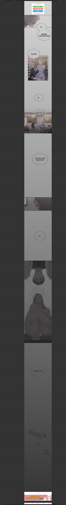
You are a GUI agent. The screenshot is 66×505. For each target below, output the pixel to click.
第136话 (2, 228)
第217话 (2, 364)
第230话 (2, 386)
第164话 (2, 275)
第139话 (2, 233)
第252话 (2, 423)
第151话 (2, 253)
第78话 (2, 130)
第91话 (2, 152)
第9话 (1, 14)
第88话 (2, 147)
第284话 (2, 477)
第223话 (2, 374)
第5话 (1, 7)
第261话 (2, 438)
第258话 (2, 433)
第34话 (2, 56)
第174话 (2, 292)
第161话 (2, 270)
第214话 (2, 359)
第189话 (2, 317)
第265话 (2, 445)
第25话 (2, 41)
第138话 (2, 231)
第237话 (2, 398)
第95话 (2, 159)
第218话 (2, 366)
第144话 (2, 241)
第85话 (2, 142)
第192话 (2, 322)
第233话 (2, 391)
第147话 (2, 246)
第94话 (2, 157)
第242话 (2, 406)
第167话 (2, 280)
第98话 (2, 164)
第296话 (2, 497)
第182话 (2, 305)
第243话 (2, 408)
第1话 (1, 0)
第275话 (2, 462)
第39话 (2, 64)
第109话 (2, 182)
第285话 (2, 479)
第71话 (2, 118)
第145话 (2, 243)
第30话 (2, 49)
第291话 (2, 489)
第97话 (2, 162)
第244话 (2, 410)
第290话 (2, 487)
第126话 (2, 211)
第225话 (2, 378)
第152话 (2, 255)
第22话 (2, 36)
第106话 (2, 177)
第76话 (2, 127)
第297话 (2, 499)
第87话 (2, 145)
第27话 (2, 44)
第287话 (2, 482)
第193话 (2, 324)
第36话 (2, 59)
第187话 (2, 314)
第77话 (2, 128)
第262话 (2, 440)
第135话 (2, 226)
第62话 (2, 103)
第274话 (2, 460)
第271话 (2, 455)
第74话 (2, 123)
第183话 (2, 307)
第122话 (2, 204)
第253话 (2, 425)
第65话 (2, 108)
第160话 (2, 268)
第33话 (2, 54)
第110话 (2, 184)
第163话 (2, 273)
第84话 (2, 140)
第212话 (2, 356)
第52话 (2, 86)
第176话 (2, 295)
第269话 (2, 452)
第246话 (2, 413)
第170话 (2, 285)
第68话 (2, 113)
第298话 (2, 501)
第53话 (2, 88)
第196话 (2, 329)
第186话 (2, 312)
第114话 (2, 191)
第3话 (1, 4)
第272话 (2, 457)
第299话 (2, 502)
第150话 (2, 251)
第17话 (2, 27)
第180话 (2, 302)
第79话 (2, 132)
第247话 (2, 415)
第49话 (2, 81)
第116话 (2, 194)
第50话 (2, 83)
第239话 (2, 401)
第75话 (2, 125)
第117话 (2, 196)
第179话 (2, 300)
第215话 (2, 361)
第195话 (2, 327)
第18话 (2, 29)
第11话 (2, 17)
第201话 (2, 337)
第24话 (2, 39)
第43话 (2, 71)
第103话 (2, 172)
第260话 (2, 437)
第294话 (2, 494)
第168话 (2, 282)
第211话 (2, 354)
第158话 (2, 265)
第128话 (2, 214)
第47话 (2, 78)
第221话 (2, 371)
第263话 (2, 442)
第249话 (2, 418)
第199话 (2, 334)
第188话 (2, 315)
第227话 (2, 381)
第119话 (2, 199)
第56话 (2, 93)
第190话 (2, 319)
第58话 (2, 96)
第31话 (2, 51)
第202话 (2, 339)
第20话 (2, 32)
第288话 (2, 484)
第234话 (2, 393)
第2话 (1, 2)
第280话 (2, 470)
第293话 (2, 492)
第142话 (2, 238)
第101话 (2, 169)
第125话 (2, 209)
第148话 (2, 248)
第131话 (2, 219)
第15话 (2, 24)
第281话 (2, 472)
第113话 (2, 189)
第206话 (2, 346)
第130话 (2, 218)
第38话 (2, 63)
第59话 (2, 98)
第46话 (2, 76)
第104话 (2, 174)
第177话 (2, 297)
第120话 (2, 201)
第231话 (2, 388)
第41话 (2, 68)
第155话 (2, 260)
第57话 (2, 95)
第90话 (2, 150)
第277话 (2, 465)
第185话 (2, 310)
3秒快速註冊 (38, 6)
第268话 (2, 450)
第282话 (2, 474)
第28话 (2, 46)
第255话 (2, 428)
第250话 (2, 420)
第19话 (2, 31)
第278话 (2, 467)
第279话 (2, 469)
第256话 (2, 430)
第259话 (2, 435)
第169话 (2, 283)
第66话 (2, 110)
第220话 (2, 369)
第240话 (2, 403)
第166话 (2, 278)
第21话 (2, 34)
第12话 (2, 19)
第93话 (2, 155)
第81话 (2, 135)
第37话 (2, 61)
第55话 (2, 91)
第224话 (2, 376)
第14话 (2, 22)
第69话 (2, 115)
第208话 (2, 349)
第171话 (2, 287)
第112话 (2, 187)
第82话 (2, 137)
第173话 (2, 290)
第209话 (2, 351)
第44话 (2, 73)
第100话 (2, 167)
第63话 (2, 105)
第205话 (2, 344)
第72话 (2, 120)
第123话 (2, 206)
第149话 (2, 250)
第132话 (2, 221)
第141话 (2, 236)
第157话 (2, 263)
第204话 (2, 342)
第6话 (1, 9)
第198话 (2, 332)
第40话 (2, 66)
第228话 (2, 383)
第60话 (2, 100)
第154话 (2, 258)
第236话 (2, 396)
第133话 (2, 223)
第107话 (2, 179)
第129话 (2, 216)
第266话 (2, 447)
